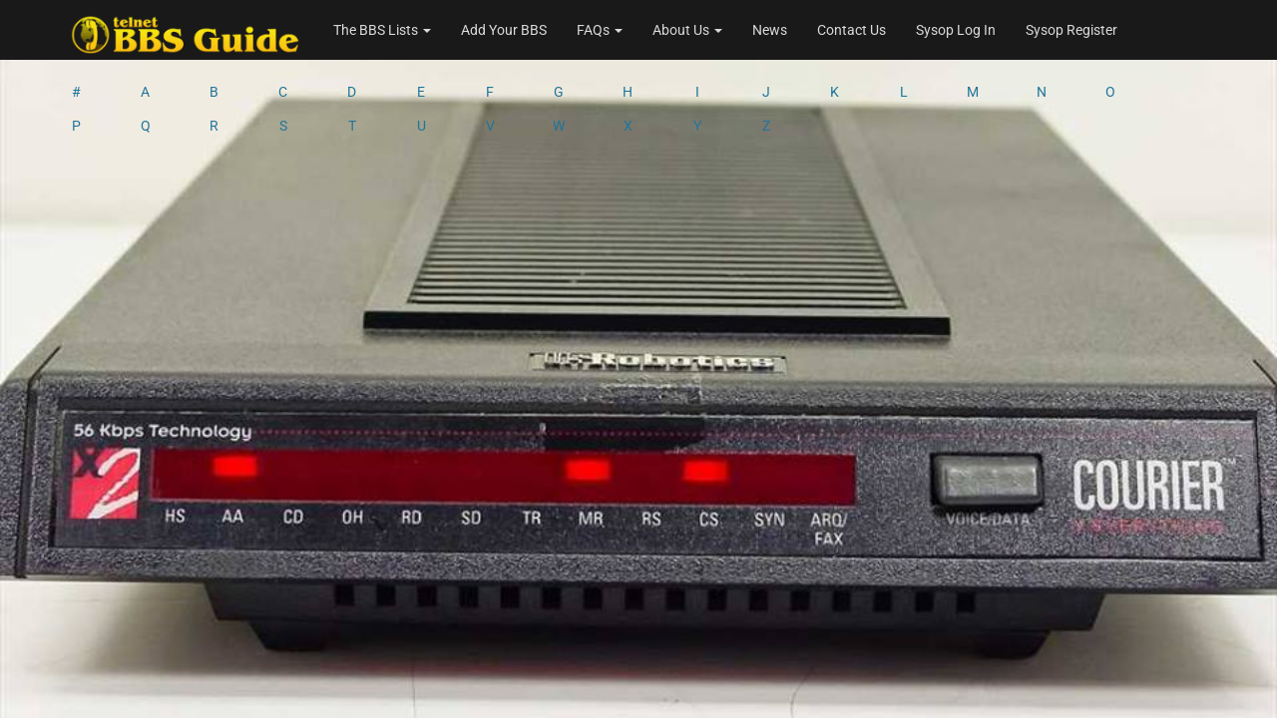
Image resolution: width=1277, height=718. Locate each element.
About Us (687, 30)
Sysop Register (1071, 30)
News (769, 30)
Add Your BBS (504, 30)
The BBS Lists (382, 30)
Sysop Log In (956, 30)
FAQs (600, 30)
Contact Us (851, 30)
